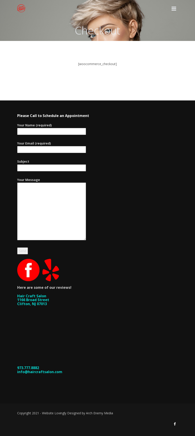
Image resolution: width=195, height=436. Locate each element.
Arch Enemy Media (99, 413)
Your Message (51, 209)
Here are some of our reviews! (44, 287)
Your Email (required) (51, 146)
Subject (51, 164)
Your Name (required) (51, 128)
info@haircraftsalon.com (39, 371)
